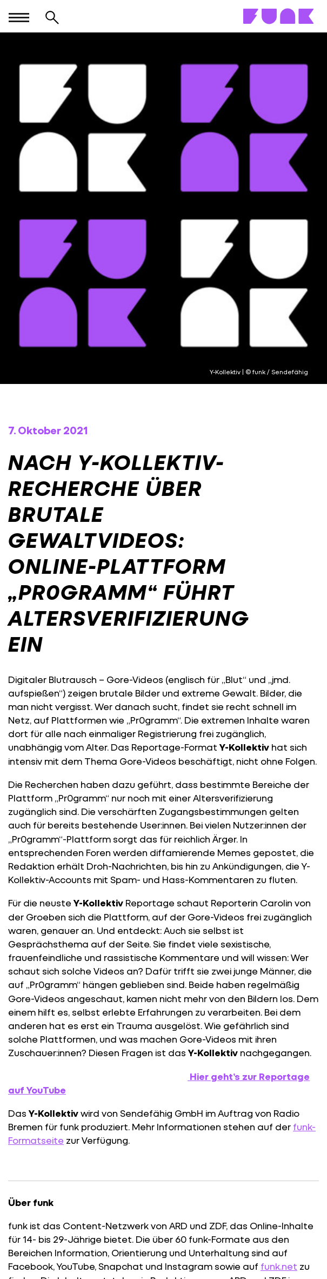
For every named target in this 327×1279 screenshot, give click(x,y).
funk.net (279, 1266)
